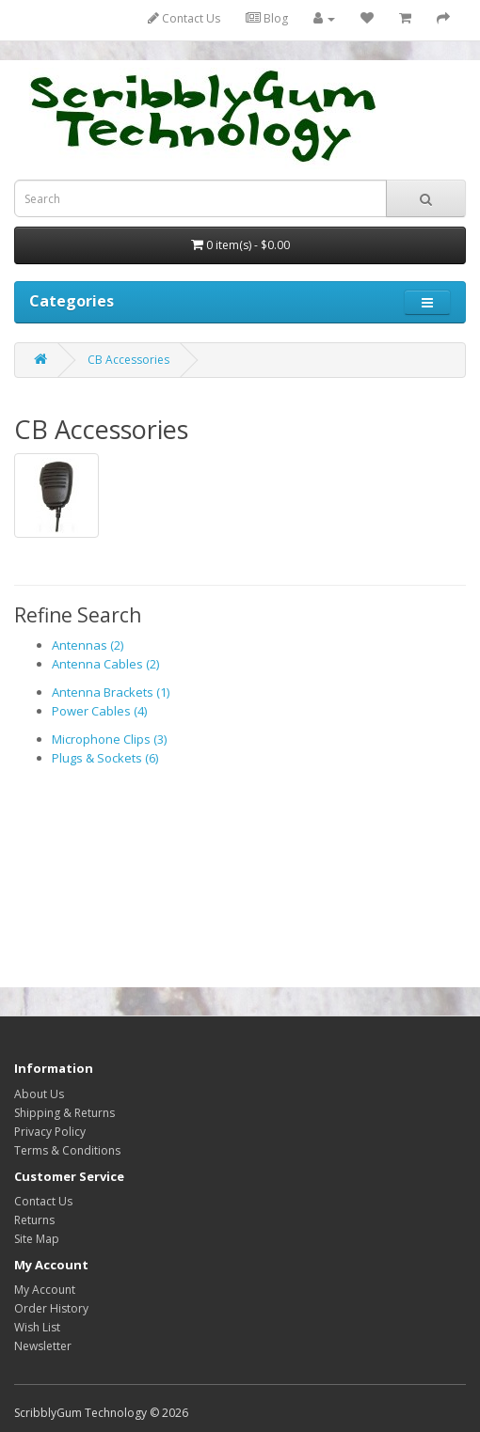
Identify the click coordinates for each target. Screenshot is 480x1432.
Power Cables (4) (99, 710)
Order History (51, 1308)
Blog (267, 18)
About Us (39, 1094)
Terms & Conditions (67, 1150)
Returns (34, 1220)
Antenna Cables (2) (105, 663)
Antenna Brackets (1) (110, 692)
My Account (44, 1290)
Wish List (37, 1327)
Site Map (36, 1239)
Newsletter (43, 1346)
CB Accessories (128, 360)
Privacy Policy (50, 1132)
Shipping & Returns (64, 1113)
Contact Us (184, 18)
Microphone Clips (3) (109, 739)
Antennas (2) (87, 645)
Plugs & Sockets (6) (105, 757)
